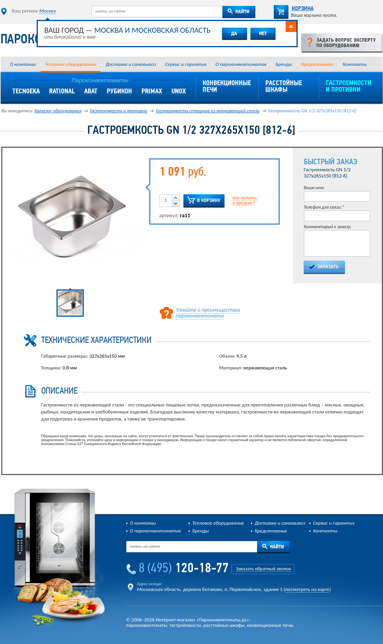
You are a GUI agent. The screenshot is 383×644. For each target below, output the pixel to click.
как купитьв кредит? (245, 200)
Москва (47, 11)
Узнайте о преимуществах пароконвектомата (208, 313)
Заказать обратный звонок (263, 568)
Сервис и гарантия (186, 64)
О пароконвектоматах (241, 64)
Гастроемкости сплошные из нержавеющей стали (207, 111)
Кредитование (317, 64)
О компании (23, 64)
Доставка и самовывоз (131, 64)
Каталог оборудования (57, 111)
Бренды (283, 64)
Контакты (354, 64)
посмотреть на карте (307, 589)
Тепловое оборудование (70, 64)
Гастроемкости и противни (118, 111)
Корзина (294, 9)
